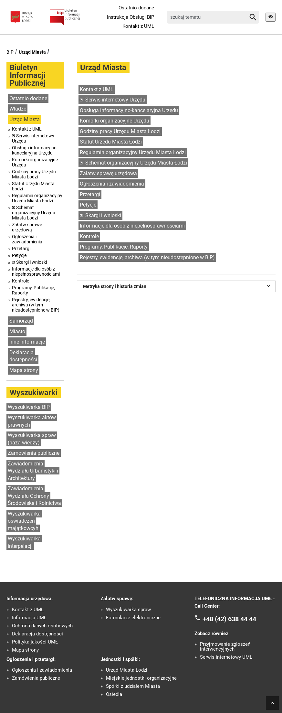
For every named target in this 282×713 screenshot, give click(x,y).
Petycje (19, 255)
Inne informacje (27, 342)
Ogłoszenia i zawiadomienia (27, 239)
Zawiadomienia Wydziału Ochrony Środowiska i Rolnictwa (34, 495)
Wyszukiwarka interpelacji (24, 542)
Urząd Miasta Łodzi (126, 670)
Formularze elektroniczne (133, 617)
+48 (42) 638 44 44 (229, 619)
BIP (10, 52)
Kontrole (20, 280)
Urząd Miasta (32, 52)
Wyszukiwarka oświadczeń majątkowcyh (24, 521)
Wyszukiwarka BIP (29, 407)
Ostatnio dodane (136, 8)
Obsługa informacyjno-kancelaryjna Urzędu (35, 150)
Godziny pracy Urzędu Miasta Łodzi (34, 174)
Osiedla (114, 694)
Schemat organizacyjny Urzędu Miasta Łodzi (33, 212)
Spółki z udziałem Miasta (133, 686)
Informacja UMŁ (29, 617)
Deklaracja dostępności (23, 356)
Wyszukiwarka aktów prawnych (32, 421)
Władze (17, 109)
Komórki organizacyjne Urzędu (35, 162)
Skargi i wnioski (31, 262)
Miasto (17, 331)
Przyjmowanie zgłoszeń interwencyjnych (225, 647)
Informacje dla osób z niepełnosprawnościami (36, 271)
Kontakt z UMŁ (138, 26)
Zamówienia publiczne (33, 453)
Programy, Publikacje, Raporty (33, 290)
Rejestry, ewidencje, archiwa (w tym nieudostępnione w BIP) (35, 305)
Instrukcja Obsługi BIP (130, 17)
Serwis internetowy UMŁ (226, 657)
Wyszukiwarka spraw (128, 609)
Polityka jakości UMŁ (35, 642)
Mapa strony (23, 370)
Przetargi (21, 248)
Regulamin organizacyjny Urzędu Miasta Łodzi (37, 198)
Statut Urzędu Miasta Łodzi (33, 186)
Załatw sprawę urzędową (27, 227)
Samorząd (21, 321)
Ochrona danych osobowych (42, 625)
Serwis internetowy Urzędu (33, 138)
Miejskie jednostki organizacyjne (141, 678)
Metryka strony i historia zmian (177, 285)
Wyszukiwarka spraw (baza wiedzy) (32, 439)
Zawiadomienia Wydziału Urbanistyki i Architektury (33, 471)
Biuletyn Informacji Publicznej (28, 75)
